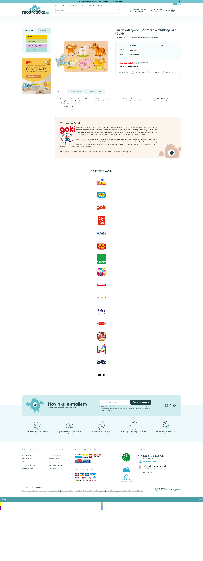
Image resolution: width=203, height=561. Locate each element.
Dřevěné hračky (43, 491)
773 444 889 (138, 12)
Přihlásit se (157, 12)
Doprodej (32, 50)
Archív (24, 491)
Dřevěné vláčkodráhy (137, 491)
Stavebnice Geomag (32, 491)
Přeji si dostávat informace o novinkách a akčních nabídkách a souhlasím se (126, 409)
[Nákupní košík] (173, 10)
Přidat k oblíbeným (154, 72)
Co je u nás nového (28, 466)
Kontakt (64, 5)
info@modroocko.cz (150, 462)
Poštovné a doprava (55, 456)
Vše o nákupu (74, 5)
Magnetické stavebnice (67, 491)
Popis (62, 91)
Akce (30, 37)
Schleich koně (78, 491)
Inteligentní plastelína (54, 491)
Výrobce (44, 30)
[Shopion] (161, 490)
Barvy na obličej (87, 491)
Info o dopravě (141, 63)
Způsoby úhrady (54, 459)
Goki (131, 50)
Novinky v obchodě (88, 5)
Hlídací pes (103, 91)
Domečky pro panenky (99, 491)
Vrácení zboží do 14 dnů (56, 466)
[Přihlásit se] (151, 10)
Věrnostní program (55, 463)
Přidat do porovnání (169, 72)
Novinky (31, 41)
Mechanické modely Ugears (113, 491)
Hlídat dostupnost (138, 72)
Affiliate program (27, 469)
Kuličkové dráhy (126, 491)
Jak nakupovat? (27, 459)
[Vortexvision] (175, 490)
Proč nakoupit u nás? (104, 5)
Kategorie (29, 30)
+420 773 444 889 (154, 457)
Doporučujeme (34, 45)
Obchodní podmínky (28, 463)
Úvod (57, 5)
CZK (175, 4)
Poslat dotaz (124, 72)
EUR (179, 4)
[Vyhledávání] (88, 10)
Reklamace (52, 469)
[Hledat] (118, 10)
